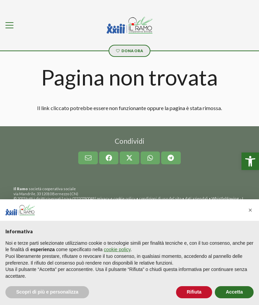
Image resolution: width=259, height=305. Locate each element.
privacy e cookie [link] (111, 198)
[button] (250, 210)
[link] (250, 161)
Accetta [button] (234, 292)
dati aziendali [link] (196, 198)
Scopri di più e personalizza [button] (47, 292)
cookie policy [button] (117, 249)
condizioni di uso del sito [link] (160, 198)
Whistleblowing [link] (225, 198)
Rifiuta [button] (194, 292)
